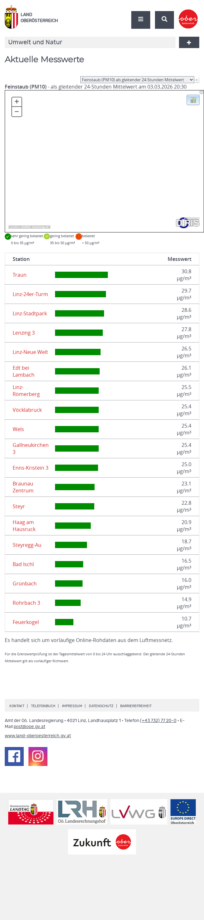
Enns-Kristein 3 (30, 467)
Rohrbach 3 (26, 602)
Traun (20, 274)
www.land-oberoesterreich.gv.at (38, 736)
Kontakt (16, 706)
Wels (18, 429)
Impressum (72, 706)
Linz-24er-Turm (30, 294)
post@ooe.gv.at (29, 727)
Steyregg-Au (27, 544)
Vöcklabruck (27, 409)
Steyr (19, 506)
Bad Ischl (23, 564)
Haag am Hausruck (24, 526)
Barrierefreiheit (135, 706)
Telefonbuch (43, 706)
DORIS (26, 227)
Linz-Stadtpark (30, 313)
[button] (193, 99)
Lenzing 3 (24, 332)
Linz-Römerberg (26, 391)
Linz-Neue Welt (30, 352)
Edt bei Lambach (23, 371)
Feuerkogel (26, 622)
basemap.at (40, 227)
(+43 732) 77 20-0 (158, 721)
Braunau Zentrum (23, 487)
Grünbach (25, 583)
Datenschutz (101, 706)
